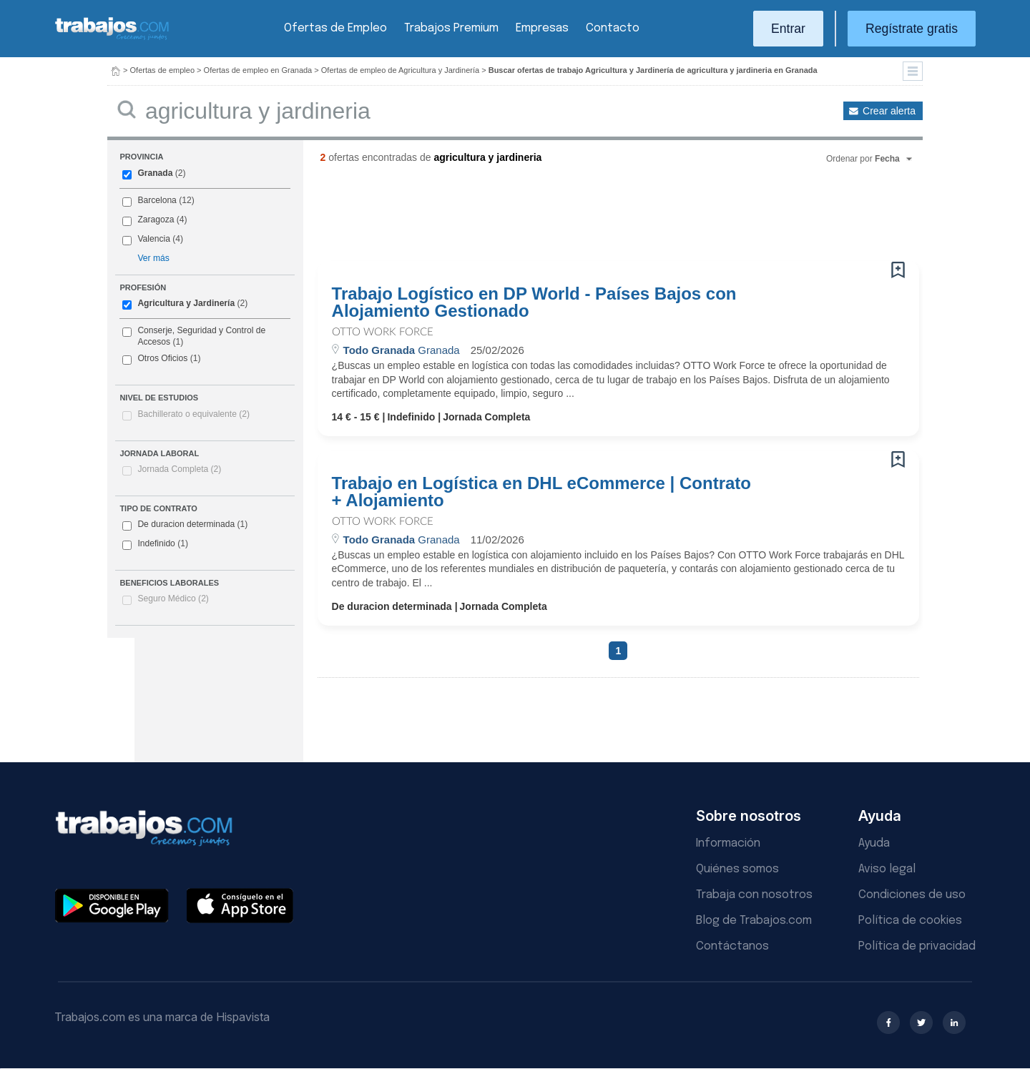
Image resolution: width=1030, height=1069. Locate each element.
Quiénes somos (737, 869)
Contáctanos (732, 946)
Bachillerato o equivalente (193, 414)
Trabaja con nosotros (754, 895)
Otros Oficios (162, 358)
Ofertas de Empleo (335, 28)
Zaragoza (155, 220)
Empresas (542, 28)
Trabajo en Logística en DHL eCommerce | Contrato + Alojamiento (541, 492)
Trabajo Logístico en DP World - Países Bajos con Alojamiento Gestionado (534, 302)
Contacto (612, 28)
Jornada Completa (179, 469)
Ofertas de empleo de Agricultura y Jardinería (400, 70)
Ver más (153, 258)
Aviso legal (887, 869)
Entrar (788, 28)
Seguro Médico (173, 598)
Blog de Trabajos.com (754, 921)
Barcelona (156, 200)
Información (728, 843)
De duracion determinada (184, 525)
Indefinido (155, 544)
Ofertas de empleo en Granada (258, 70)
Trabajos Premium (451, 28)
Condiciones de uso (912, 895)
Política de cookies (910, 921)
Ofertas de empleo (162, 70)
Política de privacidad (917, 946)
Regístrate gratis (911, 28)
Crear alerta (889, 111)
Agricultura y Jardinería (186, 303)
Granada (154, 173)
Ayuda (874, 843)
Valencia (153, 239)
